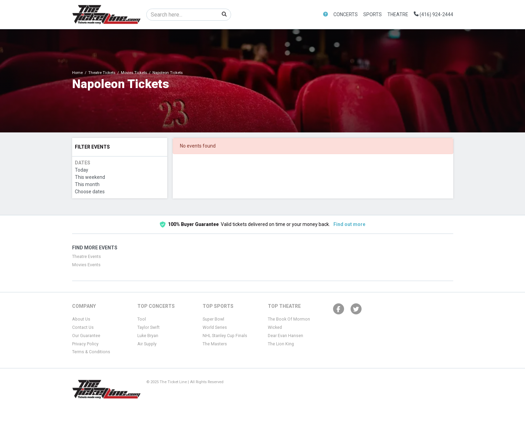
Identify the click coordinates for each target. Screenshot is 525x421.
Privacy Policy (85, 344)
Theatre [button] (397, 14)
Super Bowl (213, 319)
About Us (81, 319)
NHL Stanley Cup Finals (225, 335)
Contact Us (83, 327)
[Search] (182, 15)
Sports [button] (372, 14)
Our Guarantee (86, 335)
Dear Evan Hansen (285, 335)
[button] (325, 14)
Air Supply (147, 344)
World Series (215, 327)
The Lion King (281, 344)
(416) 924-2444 (433, 14)
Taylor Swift (148, 327)
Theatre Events (86, 256)
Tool (141, 319)
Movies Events (86, 264)
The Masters (215, 344)
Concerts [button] (345, 14)
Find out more (349, 224)
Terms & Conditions (91, 351)
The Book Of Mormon (289, 319)
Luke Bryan (147, 335)
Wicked (275, 327)
